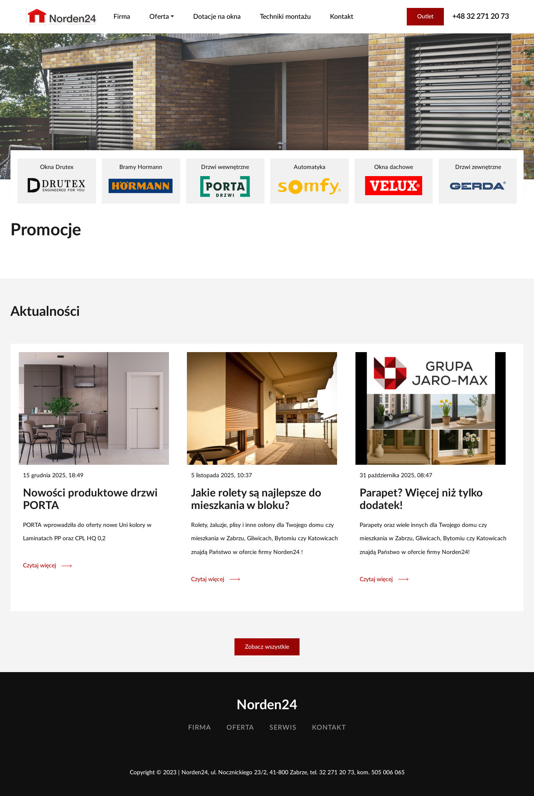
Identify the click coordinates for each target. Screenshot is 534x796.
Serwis (283, 727)
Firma (121, 16)
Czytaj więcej (47, 565)
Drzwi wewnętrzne (225, 180)
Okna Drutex (56, 179)
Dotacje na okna (217, 16)
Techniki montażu (285, 16)
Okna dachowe (393, 179)
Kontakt (341, 16)
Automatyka (309, 180)
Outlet (425, 16)
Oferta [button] (159, 16)
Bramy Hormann (140, 179)
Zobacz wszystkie (267, 647)
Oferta (240, 727)
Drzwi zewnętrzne (477, 179)
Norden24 (267, 705)
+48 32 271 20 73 (480, 16)
